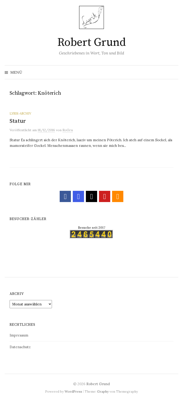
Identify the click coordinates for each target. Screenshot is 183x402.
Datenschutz (20, 347)
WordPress (73, 391)
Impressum (19, 335)
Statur (18, 121)
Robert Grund (91, 43)
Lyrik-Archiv (20, 113)
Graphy (103, 391)
